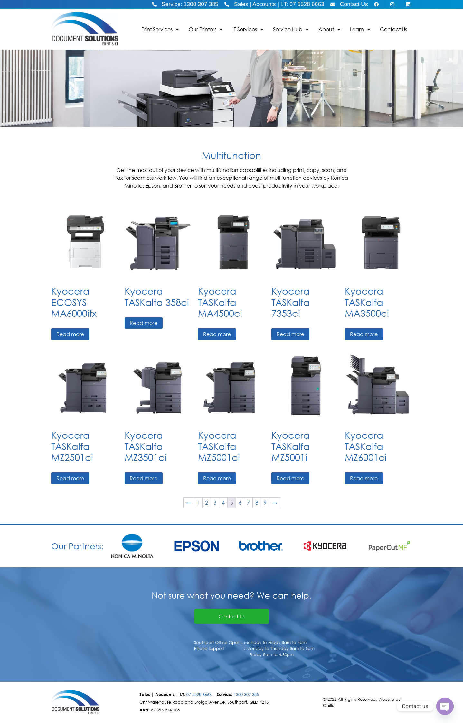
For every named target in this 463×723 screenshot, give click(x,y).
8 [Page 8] (256, 502)
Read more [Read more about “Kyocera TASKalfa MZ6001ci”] (364, 478)
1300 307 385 (246, 694)
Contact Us (393, 29)
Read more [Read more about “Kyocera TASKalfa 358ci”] (143, 322)
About (329, 29)
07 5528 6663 (199, 694)
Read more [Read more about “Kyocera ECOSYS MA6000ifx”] (70, 334)
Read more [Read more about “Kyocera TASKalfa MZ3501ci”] (143, 478)
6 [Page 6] (240, 502)
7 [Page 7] (248, 502)
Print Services (160, 29)
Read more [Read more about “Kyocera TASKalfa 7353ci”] (290, 334)
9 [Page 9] (265, 502)
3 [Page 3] (214, 502)
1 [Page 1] (198, 502)
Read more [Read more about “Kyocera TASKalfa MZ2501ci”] (70, 478)
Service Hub (291, 29)
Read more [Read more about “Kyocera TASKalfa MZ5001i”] (290, 478)
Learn (360, 29)
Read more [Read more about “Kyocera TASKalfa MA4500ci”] (217, 334)
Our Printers (206, 29)
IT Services (247, 29)
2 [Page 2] (206, 502)
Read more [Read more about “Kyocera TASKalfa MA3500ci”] (364, 334)
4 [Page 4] (223, 502)
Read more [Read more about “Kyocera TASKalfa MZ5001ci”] (217, 478)
